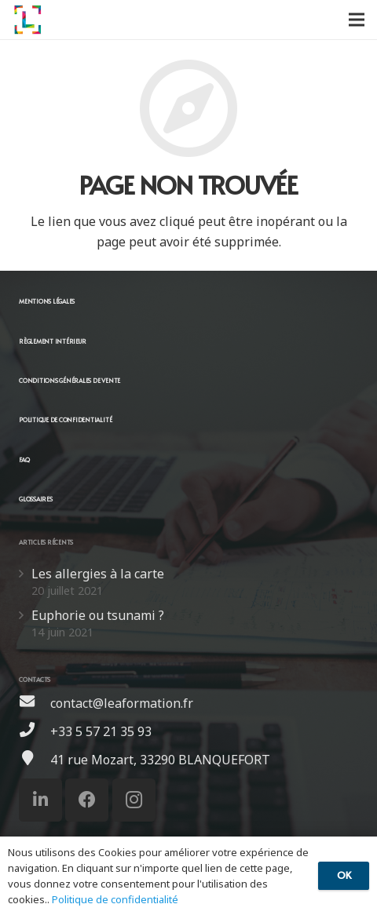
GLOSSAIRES (36, 498)
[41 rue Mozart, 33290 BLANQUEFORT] (34, 759)
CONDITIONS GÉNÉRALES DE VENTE (69, 380)
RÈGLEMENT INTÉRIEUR (52, 341)
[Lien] (27, 19)
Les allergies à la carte (97, 573)
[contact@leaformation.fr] (34, 703)
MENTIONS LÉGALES (47, 301)
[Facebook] (86, 800)
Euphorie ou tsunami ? (97, 615)
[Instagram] (134, 800)
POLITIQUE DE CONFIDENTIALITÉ (65, 419)
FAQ (24, 459)
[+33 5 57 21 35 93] (34, 731)
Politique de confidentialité (115, 899)
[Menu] (357, 19)
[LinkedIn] (40, 800)
